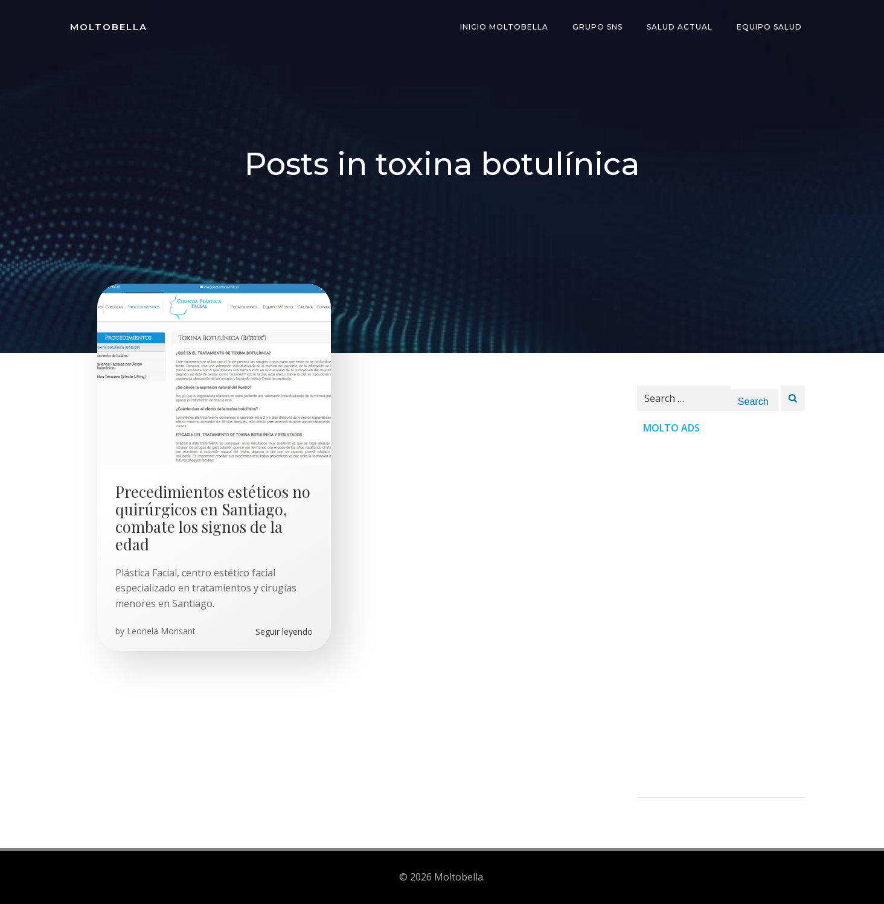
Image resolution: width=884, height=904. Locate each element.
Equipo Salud (769, 26)
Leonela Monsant (161, 631)
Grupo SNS (597, 26)
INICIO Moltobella (504, 26)
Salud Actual (680, 26)
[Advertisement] (721, 616)
